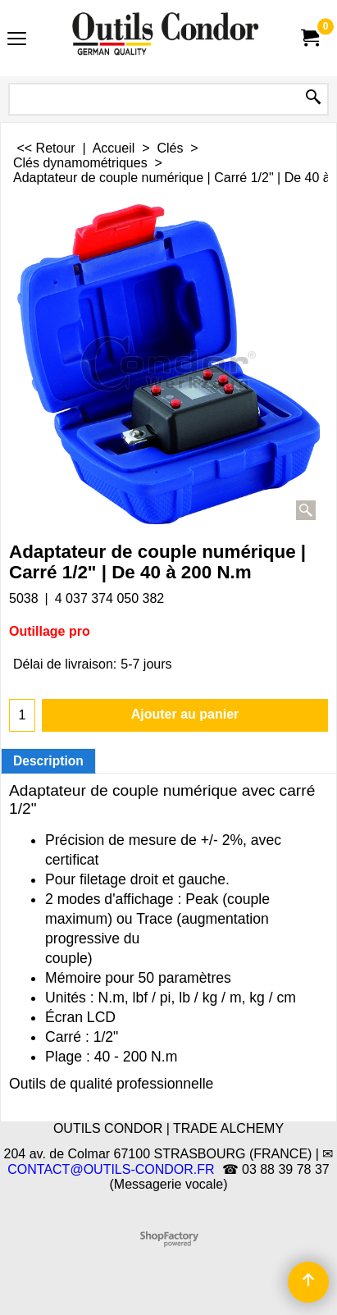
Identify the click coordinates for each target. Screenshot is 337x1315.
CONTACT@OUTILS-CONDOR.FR (110, 1169)
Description (48, 761)
